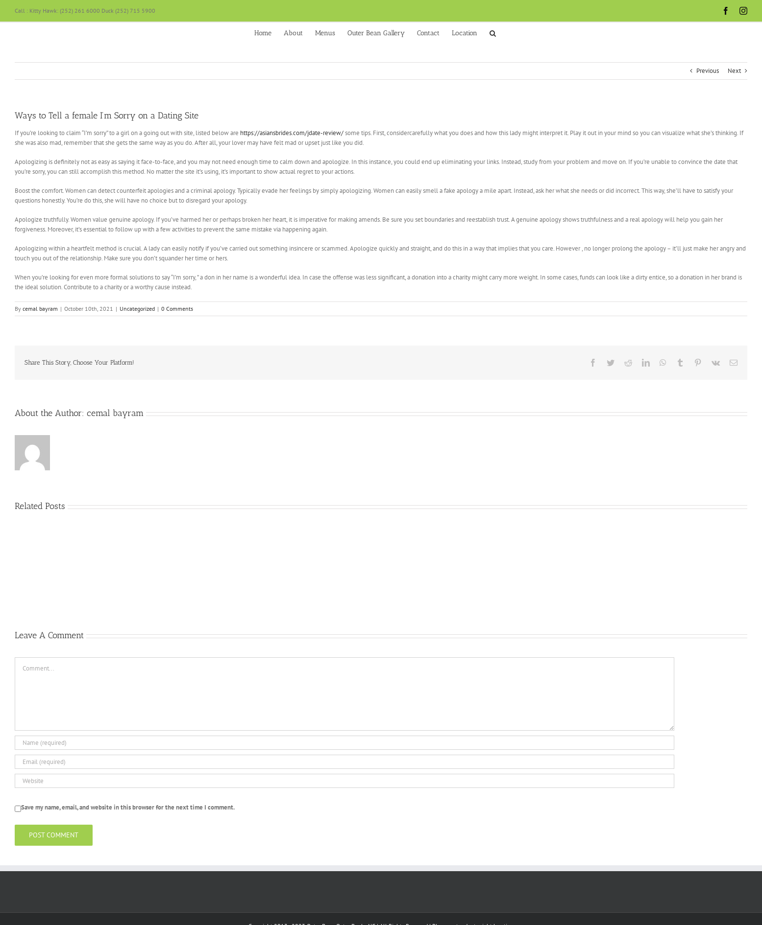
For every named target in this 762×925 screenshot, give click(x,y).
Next (734, 71)
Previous (707, 71)
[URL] (344, 781)
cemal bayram (40, 308)
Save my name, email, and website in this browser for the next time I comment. (128, 807)
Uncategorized (137, 308)
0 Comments (177, 308)
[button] (493, 32)
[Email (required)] (344, 762)
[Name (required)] (344, 743)
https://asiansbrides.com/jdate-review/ (292, 133)
